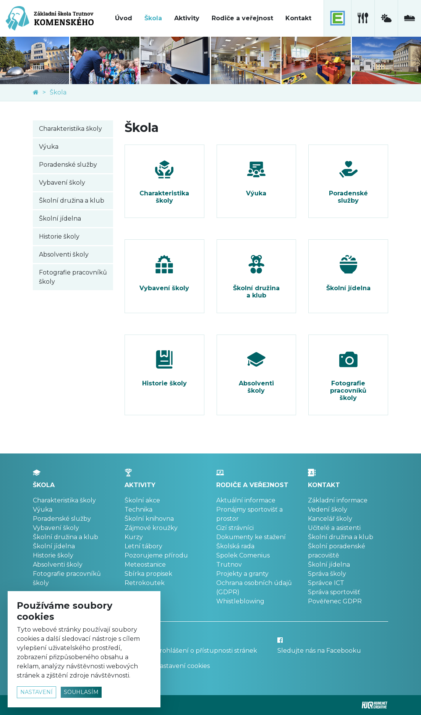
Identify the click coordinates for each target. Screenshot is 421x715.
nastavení (36, 692)
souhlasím (81, 692)
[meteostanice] (386, 18)
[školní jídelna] (362, 18)
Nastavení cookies (182, 666)
